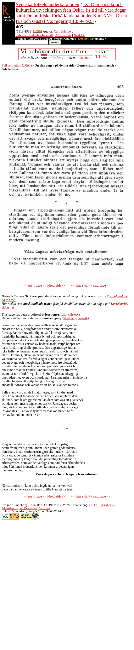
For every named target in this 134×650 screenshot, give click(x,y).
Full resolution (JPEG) (17, 65)
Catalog (47, 38)
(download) (10, 509)
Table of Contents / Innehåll (34, 35)
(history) (74, 314)
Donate (83, 38)
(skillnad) (69, 318)
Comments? (98, 38)
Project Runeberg (27, 38)
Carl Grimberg (63, 31)
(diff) (64, 314)
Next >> (79, 35)
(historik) (82, 318)
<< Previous (63, 35)
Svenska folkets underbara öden (47, 4)
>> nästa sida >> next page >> (90, 285)
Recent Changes (65, 38)
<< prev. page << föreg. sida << (45, 285)
